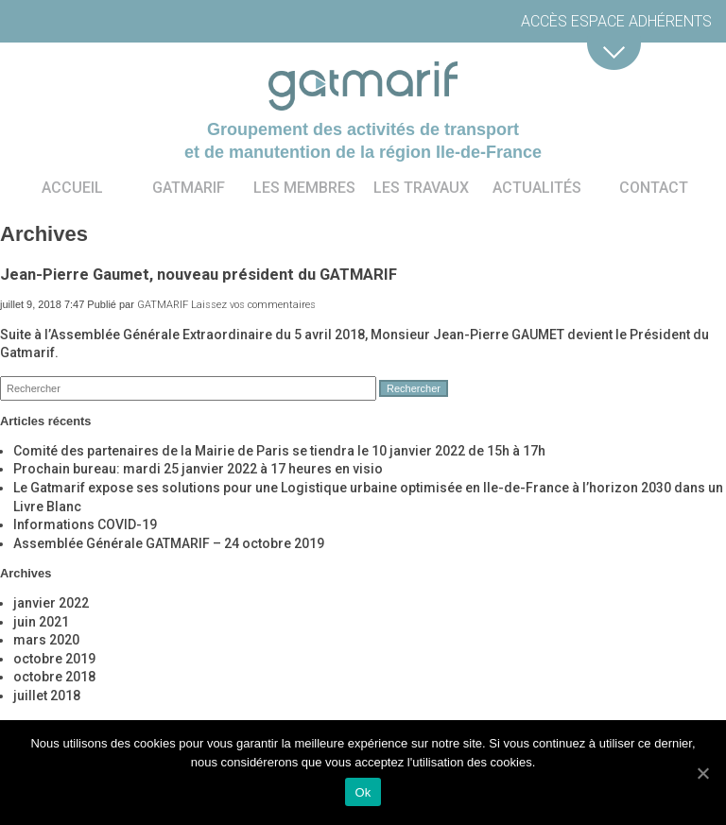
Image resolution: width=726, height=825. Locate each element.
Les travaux (421, 188)
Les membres (304, 188)
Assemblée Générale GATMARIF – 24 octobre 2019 (168, 543)
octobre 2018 (54, 676)
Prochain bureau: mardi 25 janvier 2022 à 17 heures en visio (198, 468)
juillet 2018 (46, 695)
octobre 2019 (54, 658)
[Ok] (702, 773)
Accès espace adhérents (616, 21)
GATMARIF (162, 305)
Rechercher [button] (414, 388)
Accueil (72, 188)
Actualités (537, 188)
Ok (362, 792)
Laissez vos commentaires (253, 305)
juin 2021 (41, 621)
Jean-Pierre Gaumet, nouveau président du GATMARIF (198, 275)
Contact (653, 188)
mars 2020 (46, 639)
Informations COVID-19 (85, 524)
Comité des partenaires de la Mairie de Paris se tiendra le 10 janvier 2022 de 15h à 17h (279, 450)
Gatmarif (188, 188)
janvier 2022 (51, 602)
